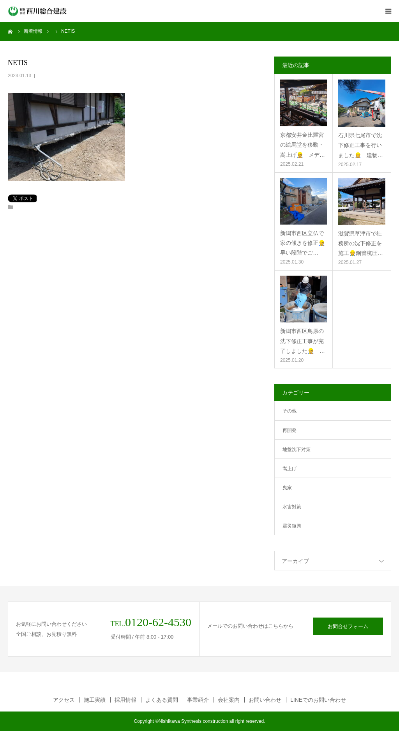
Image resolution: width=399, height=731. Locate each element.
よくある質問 (161, 700)
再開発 (289, 430)
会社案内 (229, 700)
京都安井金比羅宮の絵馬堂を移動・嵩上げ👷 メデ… (302, 145)
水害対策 (291, 507)
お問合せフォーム (348, 626)
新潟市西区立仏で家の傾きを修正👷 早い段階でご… (303, 243)
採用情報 (125, 700)
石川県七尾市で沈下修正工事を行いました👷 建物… (360, 145)
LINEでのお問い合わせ (318, 700)
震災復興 (291, 526)
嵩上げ (289, 468)
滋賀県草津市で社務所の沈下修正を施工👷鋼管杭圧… (360, 243)
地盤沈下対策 (296, 449)
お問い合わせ (265, 700)
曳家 (287, 487)
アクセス (64, 700)
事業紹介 (198, 700)
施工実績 (95, 700)
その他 (289, 411)
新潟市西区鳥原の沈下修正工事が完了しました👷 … (302, 341)
